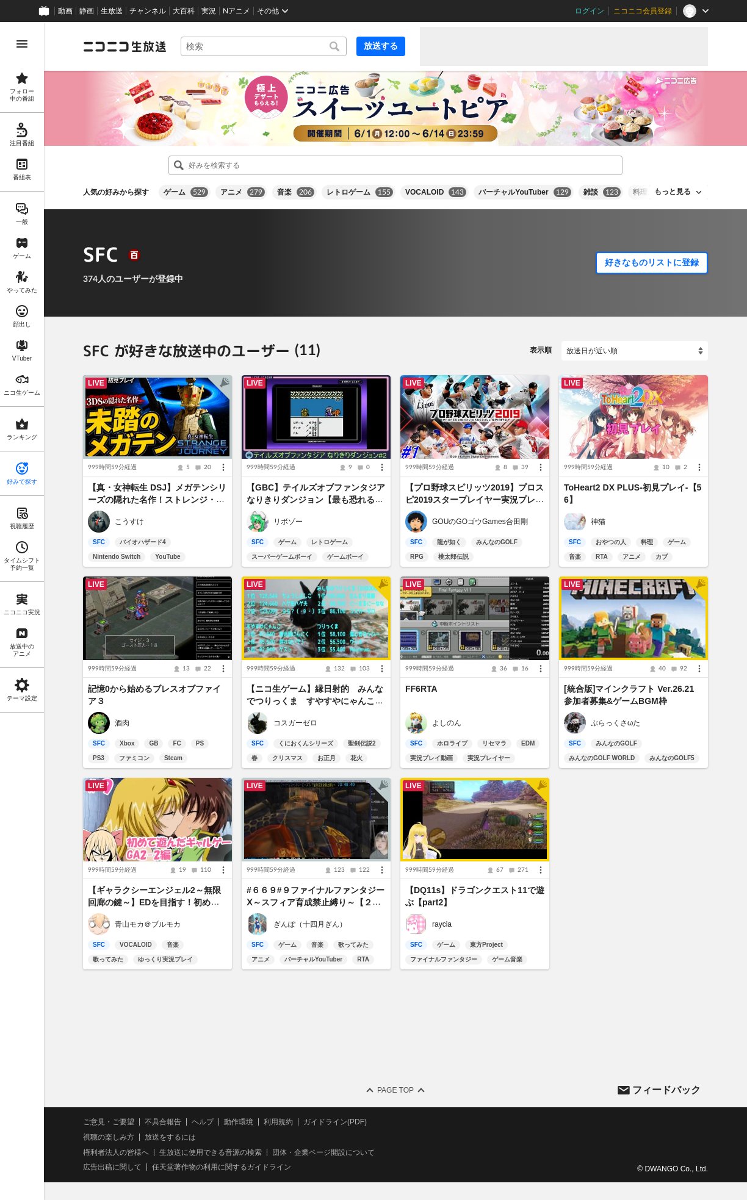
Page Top (395, 1090)
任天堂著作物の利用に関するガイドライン (221, 1167)
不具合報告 (163, 1122)
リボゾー (288, 521)
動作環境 (238, 1122)
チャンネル (147, 11)
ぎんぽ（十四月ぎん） (310, 924)
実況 (208, 11)
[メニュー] (223, 467)
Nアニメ (236, 11)
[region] (22, 611)
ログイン (589, 11)
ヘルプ (203, 1122)
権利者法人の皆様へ (116, 1152)
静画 (86, 11)
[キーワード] (264, 46)
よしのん (446, 723)
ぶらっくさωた (615, 723)
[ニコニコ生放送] (124, 46)
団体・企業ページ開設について (323, 1152)
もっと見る (672, 191)
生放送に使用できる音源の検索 (210, 1152)
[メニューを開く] (22, 44)
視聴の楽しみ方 (108, 1137)
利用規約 (278, 1122)
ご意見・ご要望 (108, 1122)
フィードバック (666, 1090)
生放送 (112, 11)
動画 (65, 11)
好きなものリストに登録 (652, 262)
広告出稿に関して (112, 1167)
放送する (381, 46)
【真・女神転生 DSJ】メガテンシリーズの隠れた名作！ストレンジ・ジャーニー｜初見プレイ (157, 500)
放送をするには (170, 1137)
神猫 (598, 521)
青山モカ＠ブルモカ (148, 924)
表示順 (541, 350)
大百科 (184, 11)
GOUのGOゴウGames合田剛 (480, 521)
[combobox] (264, 46)
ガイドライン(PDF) (335, 1122)
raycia (442, 924)
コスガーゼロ (295, 723)
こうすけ (129, 521)
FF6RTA (421, 689)
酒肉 (122, 723)
